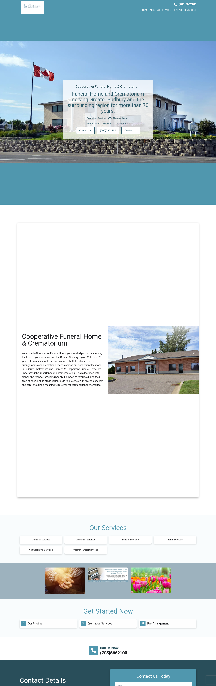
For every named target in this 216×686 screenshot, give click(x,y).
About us (155, 10)
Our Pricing (35, 623)
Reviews (177, 10)
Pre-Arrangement (158, 623)
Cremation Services (102, 123)
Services (166, 10)
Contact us (190, 10)
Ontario (115, 123)
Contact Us (130, 130)
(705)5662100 (185, 4)
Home (145, 10)
